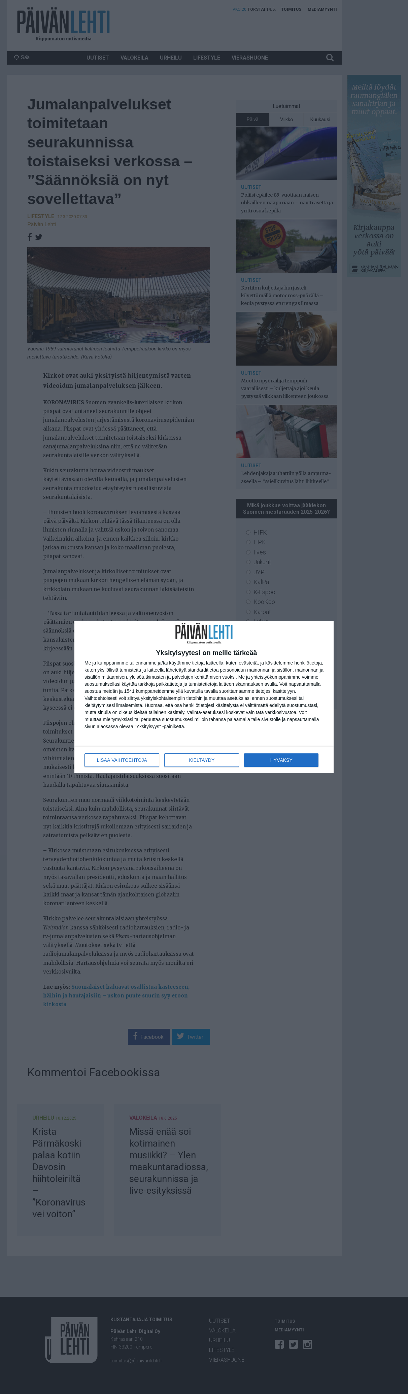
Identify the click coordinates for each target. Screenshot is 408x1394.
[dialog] (204, 697)
